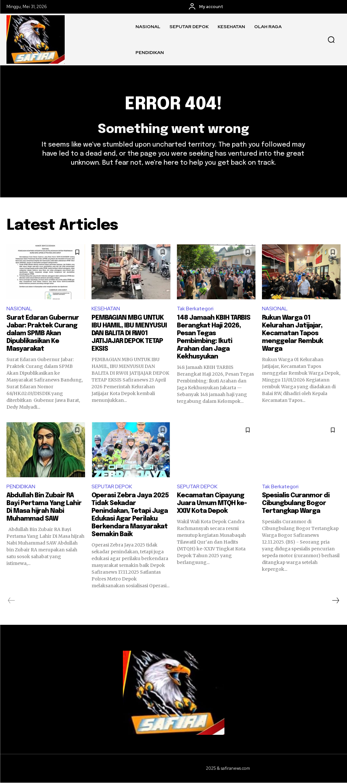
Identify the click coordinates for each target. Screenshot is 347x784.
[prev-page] (11, 602)
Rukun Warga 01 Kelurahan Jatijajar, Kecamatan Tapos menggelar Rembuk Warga (292, 334)
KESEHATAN (106, 309)
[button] (331, 39)
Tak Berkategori (196, 309)
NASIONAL (19, 309)
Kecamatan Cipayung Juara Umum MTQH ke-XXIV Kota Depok (212, 504)
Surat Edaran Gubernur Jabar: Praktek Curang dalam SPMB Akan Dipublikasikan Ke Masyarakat (42, 334)
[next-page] (335, 602)
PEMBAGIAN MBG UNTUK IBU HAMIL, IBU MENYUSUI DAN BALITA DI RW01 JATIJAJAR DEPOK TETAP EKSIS (129, 334)
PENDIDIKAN (21, 487)
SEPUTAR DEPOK (112, 487)
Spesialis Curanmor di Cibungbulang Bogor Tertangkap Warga (296, 504)
